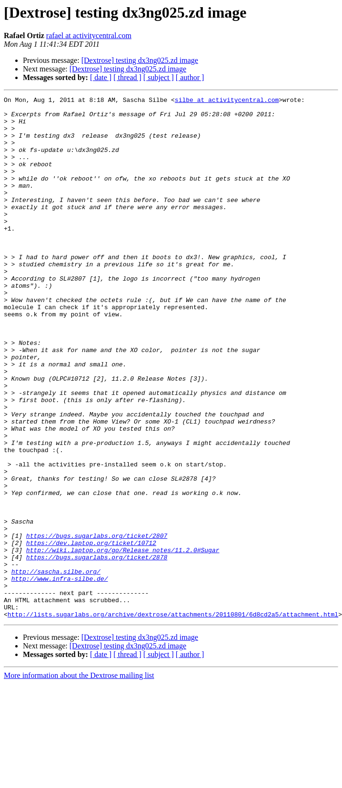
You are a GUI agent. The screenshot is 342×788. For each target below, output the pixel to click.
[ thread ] (127, 77)
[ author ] (190, 77)
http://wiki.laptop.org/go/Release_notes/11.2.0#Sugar (123, 641)
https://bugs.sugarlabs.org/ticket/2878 (96, 650)
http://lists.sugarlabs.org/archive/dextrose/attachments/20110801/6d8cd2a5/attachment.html (173, 718)
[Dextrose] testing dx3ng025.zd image (139, 60)
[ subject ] (158, 77)
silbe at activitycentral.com (227, 101)
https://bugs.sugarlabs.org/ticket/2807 (96, 624)
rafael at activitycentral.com (88, 35)
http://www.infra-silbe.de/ (59, 675)
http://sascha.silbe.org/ (56, 667)
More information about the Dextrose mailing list (79, 780)
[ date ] (100, 77)
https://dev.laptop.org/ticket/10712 (91, 632)
